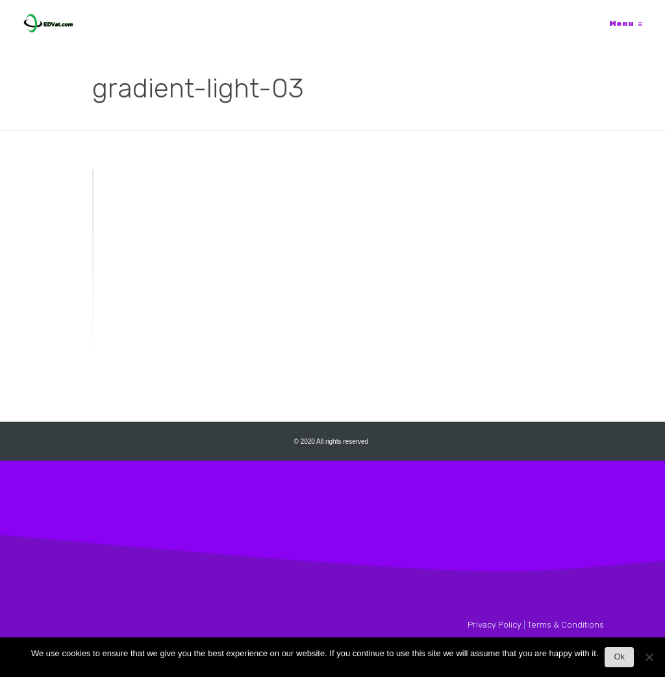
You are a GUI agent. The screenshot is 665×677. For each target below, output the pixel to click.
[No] (648, 660)
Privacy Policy (494, 625)
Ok (619, 656)
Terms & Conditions (565, 625)
